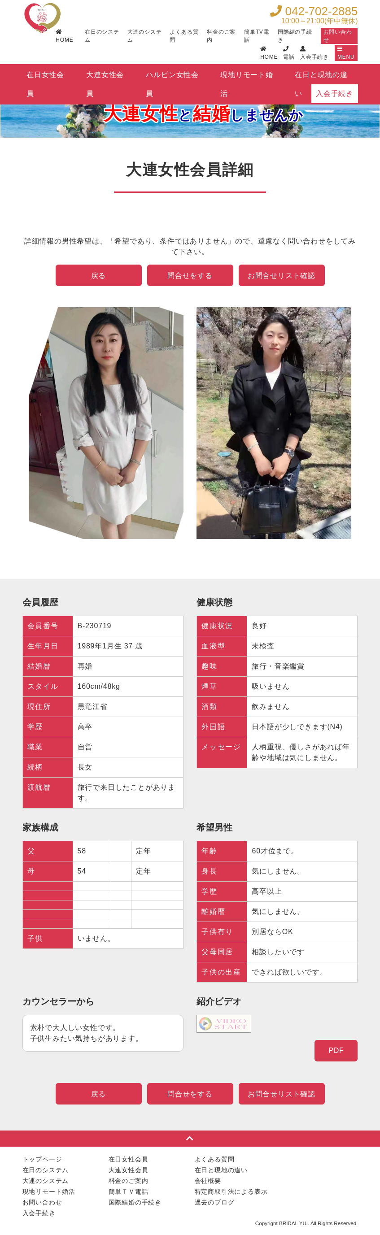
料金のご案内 (221, 36)
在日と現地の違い (321, 77)
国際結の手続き (295, 36)
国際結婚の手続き (135, 1202)
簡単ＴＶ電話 (129, 1191)
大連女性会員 (105, 77)
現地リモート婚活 (246, 77)
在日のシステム (102, 36)
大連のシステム (144, 36)
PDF (336, 1050)
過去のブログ (215, 1202)
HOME (64, 36)
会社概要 (208, 1180)
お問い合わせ (337, 36)
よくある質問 (184, 36)
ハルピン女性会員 (172, 77)
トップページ (42, 1159)
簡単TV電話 (256, 36)
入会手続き (335, 93)
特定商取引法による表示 (231, 1191)
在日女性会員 (45, 77)
